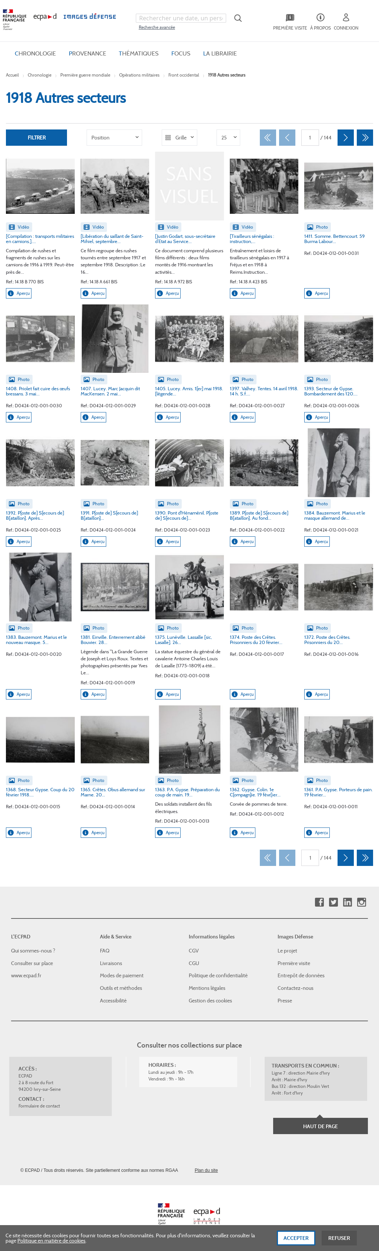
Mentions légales (207, 988)
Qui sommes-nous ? (33, 950)
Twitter (333, 902)
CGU (194, 963)
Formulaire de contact (39, 1106)
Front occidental (183, 75)
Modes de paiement (122, 975)
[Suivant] (346, 137)
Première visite (294, 963)
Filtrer (37, 137)
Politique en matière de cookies (51, 1241)
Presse (285, 1000)
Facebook (319, 902)
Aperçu (19, 293)
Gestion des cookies (210, 1000)
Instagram (361, 902)
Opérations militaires (139, 75)
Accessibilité (113, 1000)
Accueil (12, 75)
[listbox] (114, 137)
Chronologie (39, 75)
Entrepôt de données (301, 975)
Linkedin (347, 902)
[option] (114, 137)
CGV (194, 950)
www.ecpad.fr (26, 975)
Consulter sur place (32, 963)
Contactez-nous (295, 988)
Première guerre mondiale (85, 75)
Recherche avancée (157, 27)
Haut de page (320, 1126)
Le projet (287, 950)
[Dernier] (365, 137)
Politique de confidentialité (218, 975)
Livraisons (111, 963)
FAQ (105, 950)
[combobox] (181, 18)
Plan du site (206, 1170)
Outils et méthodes (121, 988)
